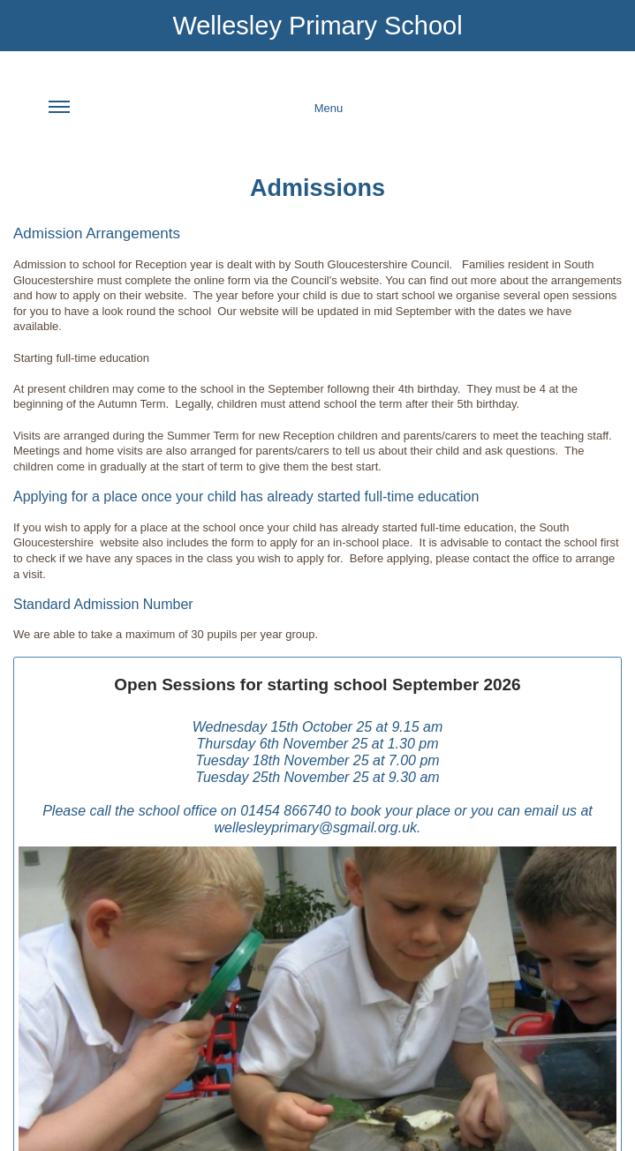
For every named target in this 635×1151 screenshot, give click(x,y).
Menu (196, 118)
